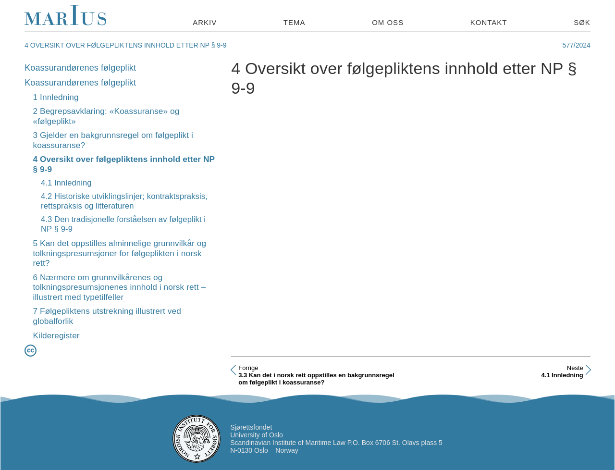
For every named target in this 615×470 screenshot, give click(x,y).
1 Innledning (55, 97)
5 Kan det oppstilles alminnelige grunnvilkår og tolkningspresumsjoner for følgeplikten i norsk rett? (119, 253)
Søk (582, 22)
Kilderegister (56, 335)
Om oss (388, 22)
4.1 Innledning (66, 182)
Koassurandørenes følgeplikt (80, 68)
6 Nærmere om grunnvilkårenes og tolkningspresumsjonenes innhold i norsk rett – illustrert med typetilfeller (119, 287)
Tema (294, 22)
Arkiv (205, 22)
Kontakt (488, 22)
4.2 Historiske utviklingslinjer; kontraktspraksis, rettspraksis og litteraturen (124, 201)
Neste (575, 367)
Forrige (248, 367)
